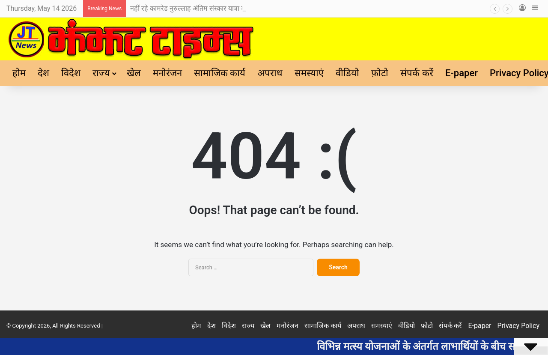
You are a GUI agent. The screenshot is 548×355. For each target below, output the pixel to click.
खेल (134, 73)
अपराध (270, 73)
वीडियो (347, 73)
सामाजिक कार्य (219, 73)
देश (43, 73)
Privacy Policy (518, 326)
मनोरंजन (167, 73)
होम (19, 73)
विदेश (70, 73)
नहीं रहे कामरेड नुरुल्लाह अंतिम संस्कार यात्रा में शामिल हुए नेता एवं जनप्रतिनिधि (228, 8)
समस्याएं (309, 73)
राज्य (101, 73)
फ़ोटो (379, 73)
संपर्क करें (416, 73)
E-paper (461, 73)
